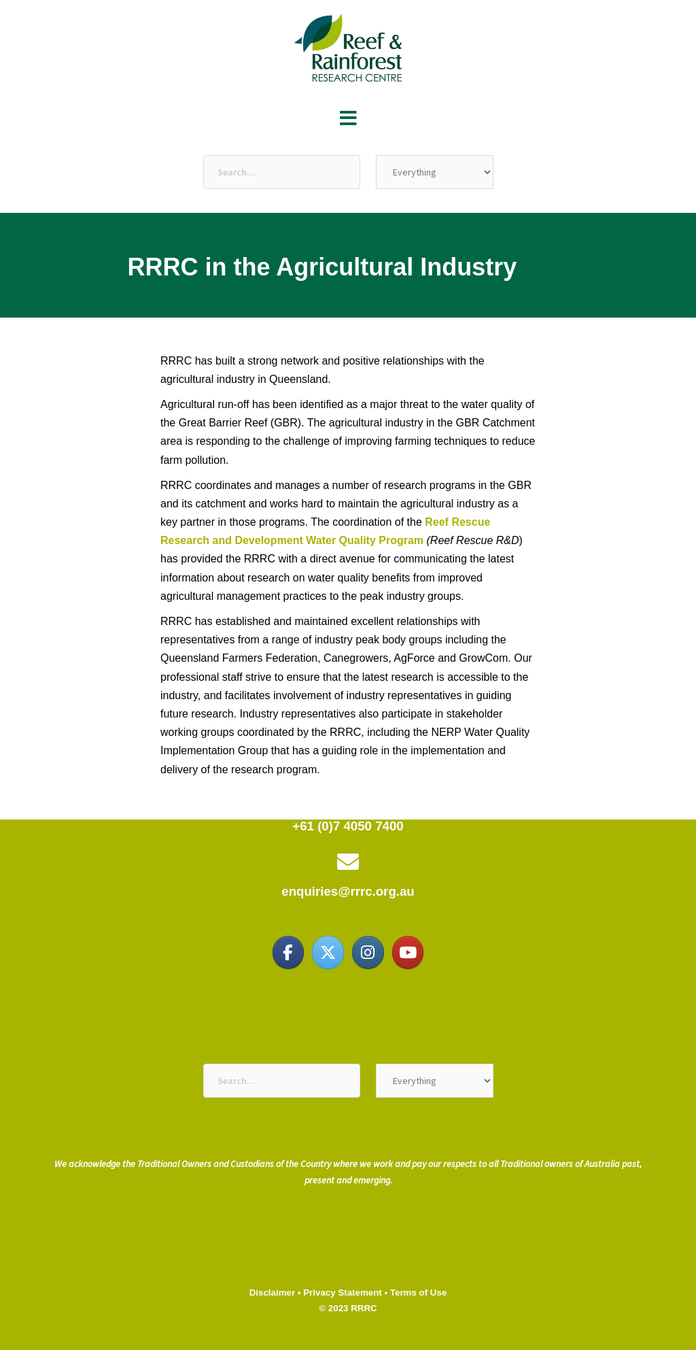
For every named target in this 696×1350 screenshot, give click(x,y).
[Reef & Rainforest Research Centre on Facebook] (288, 952)
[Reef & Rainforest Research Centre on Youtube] (407, 952)
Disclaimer (272, 1292)
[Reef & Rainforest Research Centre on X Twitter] (327, 952)
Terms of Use (418, 1292)
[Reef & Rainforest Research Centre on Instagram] (367, 952)
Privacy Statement (342, 1292)
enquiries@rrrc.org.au (347, 891)
